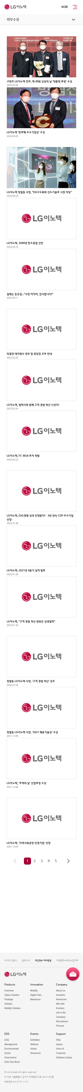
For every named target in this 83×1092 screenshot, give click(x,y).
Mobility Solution (12, 1008)
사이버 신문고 (10, 960)
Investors (60, 995)
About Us (60, 990)
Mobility (34, 990)
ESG (6, 1034)
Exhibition (35, 1040)
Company (61, 984)
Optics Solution (11, 995)
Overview (9, 990)
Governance (10, 1057)
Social (7, 1053)
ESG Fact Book (12, 1062)
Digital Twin (36, 995)
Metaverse (35, 999)
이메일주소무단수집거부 (67, 960)
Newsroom (61, 999)
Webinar (34, 1044)
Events (34, 1034)
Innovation (36, 984)
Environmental (11, 1049)
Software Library (64, 1057)
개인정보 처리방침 (43, 960)
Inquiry (59, 1044)
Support (61, 1034)
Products (9, 984)
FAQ (58, 1040)
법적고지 (26, 960)
